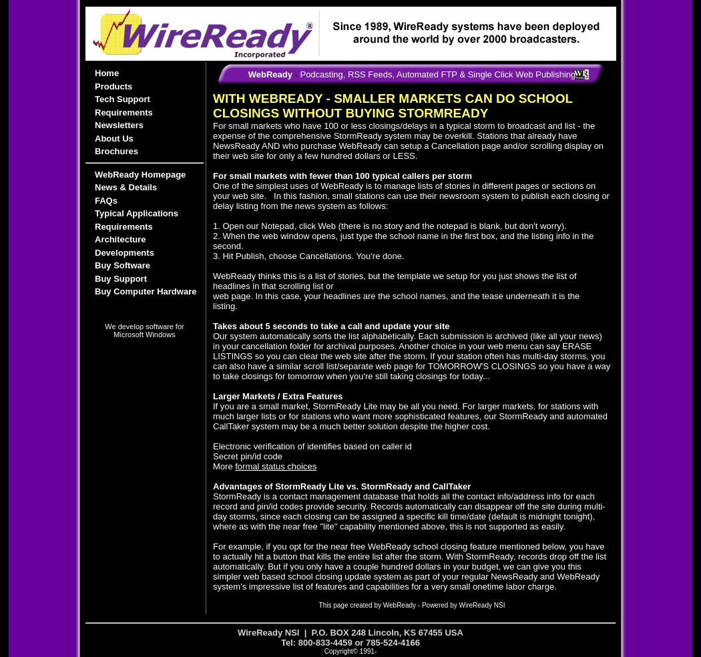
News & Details (126, 187)
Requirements (124, 112)
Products (113, 86)
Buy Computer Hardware (145, 291)
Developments (124, 253)
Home (107, 73)
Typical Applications (136, 213)
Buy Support (121, 279)
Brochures (116, 151)
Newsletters (119, 125)
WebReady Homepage (140, 175)
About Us (114, 139)
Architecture (120, 239)
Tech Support (122, 99)
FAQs (106, 201)
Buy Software (122, 265)
